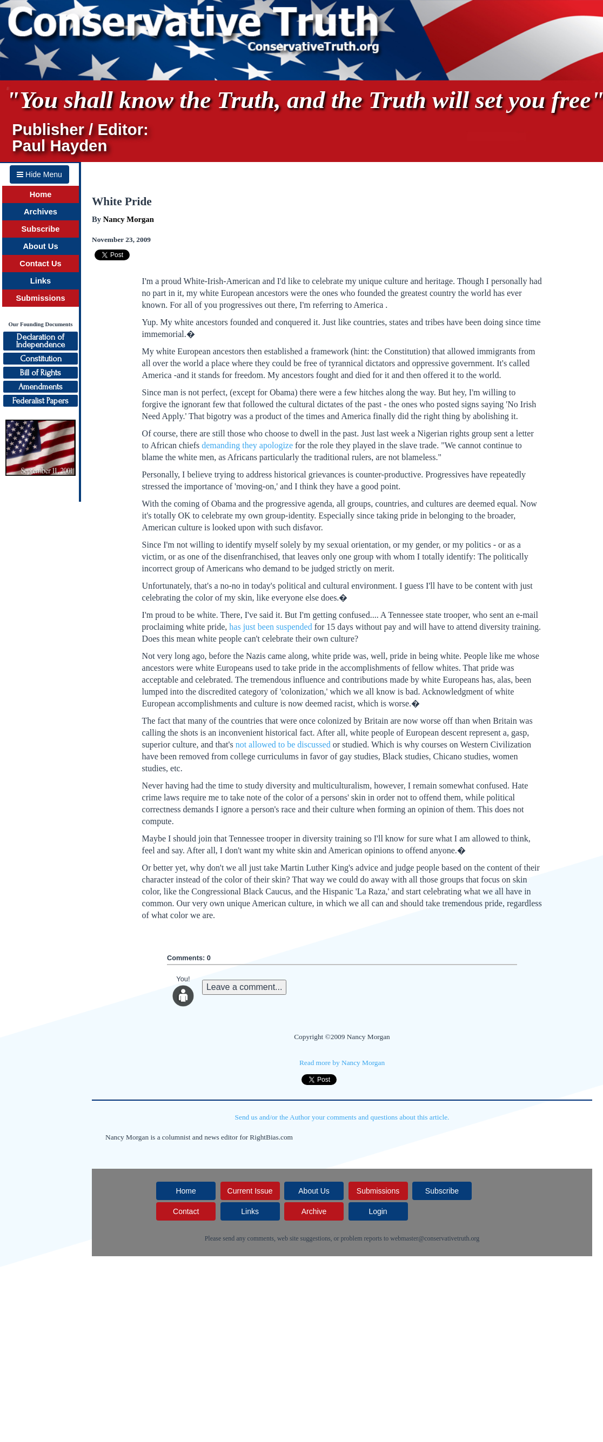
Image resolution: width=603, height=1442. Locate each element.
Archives (40, 211)
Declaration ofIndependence (40, 340)
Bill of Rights (40, 373)
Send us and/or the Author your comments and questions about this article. (342, 1117)
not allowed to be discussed (283, 744)
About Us (40, 246)
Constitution (41, 358)
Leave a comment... (244, 987)
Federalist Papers (40, 401)
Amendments (40, 387)
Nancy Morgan (128, 219)
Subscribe (41, 229)
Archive (314, 1211)
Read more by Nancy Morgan (342, 1063)
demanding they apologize (247, 445)
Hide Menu (39, 174)
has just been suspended (270, 626)
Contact (186, 1211)
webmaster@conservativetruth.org (434, 1238)
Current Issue (250, 1191)
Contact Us (40, 263)
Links (40, 281)
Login (377, 1211)
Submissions (40, 298)
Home (41, 194)
